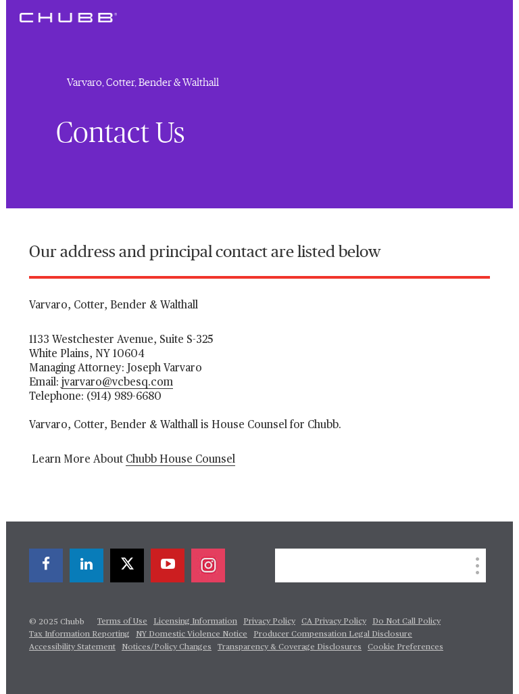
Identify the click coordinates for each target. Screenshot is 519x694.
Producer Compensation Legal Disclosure (332, 634)
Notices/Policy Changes (167, 647)
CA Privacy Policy (333, 622)
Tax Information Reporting (79, 634)
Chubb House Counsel (180, 460)
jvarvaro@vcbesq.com (117, 382)
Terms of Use (122, 622)
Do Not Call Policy (406, 622)
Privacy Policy (269, 622)
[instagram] (208, 565)
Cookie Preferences (405, 647)
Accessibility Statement (72, 647)
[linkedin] (86, 565)
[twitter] (127, 565)
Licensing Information (195, 622)
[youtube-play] (167, 565)
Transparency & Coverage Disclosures (290, 647)
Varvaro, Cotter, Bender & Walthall (143, 82)
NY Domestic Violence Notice (191, 634)
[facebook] (46, 565)
